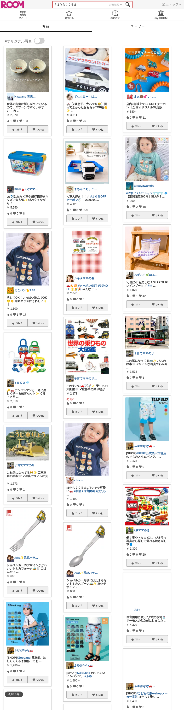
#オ (150, 285)
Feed (23, 15)
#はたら (101, 491)
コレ (19, 129)
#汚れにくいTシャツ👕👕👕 (144, 193)
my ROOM (161, 15)
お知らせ (115, 15)
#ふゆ (88, 676)
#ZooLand (23, 657)
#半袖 (77, 491)
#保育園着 (88, 491)
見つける (69, 15)
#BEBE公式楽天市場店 (151, 453)
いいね (40, 129)
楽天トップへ (172, 4)
